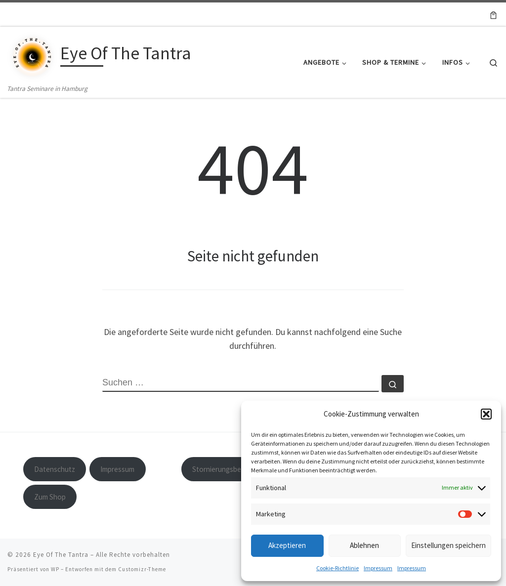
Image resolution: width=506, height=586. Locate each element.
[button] (486, 414)
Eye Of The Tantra (60, 554)
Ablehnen (364, 545)
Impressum (378, 568)
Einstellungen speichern (448, 545)
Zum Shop (50, 497)
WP (55, 569)
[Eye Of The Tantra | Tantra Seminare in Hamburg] (32, 54)
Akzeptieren (287, 545)
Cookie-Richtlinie (337, 568)
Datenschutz (54, 469)
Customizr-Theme (142, 569)
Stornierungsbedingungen (233, 469)
